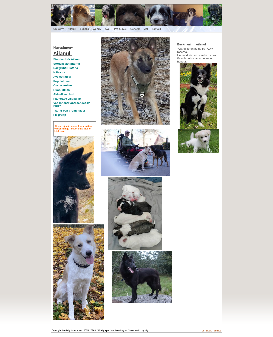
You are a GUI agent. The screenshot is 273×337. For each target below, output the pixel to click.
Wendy (97, 29)
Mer (146, 29)
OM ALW (58, 29)
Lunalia (84, 29)
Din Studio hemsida (211, 330)
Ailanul (72, 29)
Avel (107, 29)
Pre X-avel (120, 29)
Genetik (135, 29)
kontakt (156, 29)
